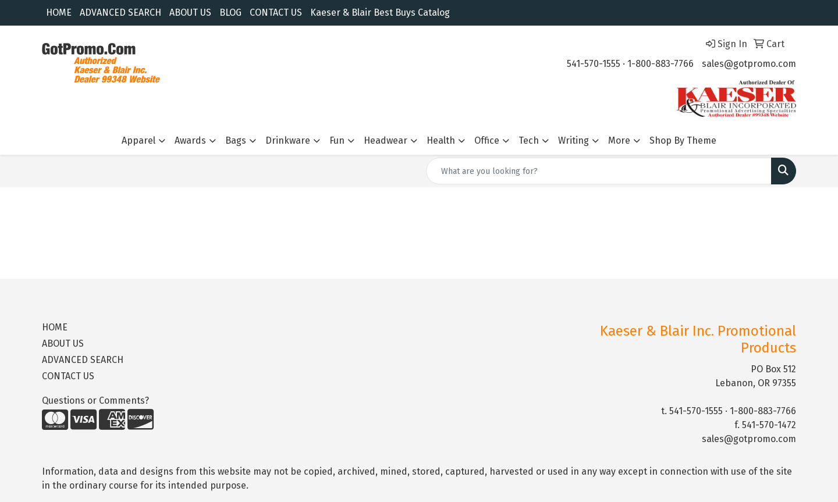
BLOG (230, 12)
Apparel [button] (138, 140)
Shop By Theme (682, 140)
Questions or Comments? (95, 400)
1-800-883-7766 (660, 63)
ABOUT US (190, 12)
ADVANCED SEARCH (120, 12)
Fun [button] (337, 140)
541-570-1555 (593, 63)
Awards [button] (190, 140)
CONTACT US (276, 12)
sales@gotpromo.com (749, 63)
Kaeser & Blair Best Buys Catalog (380, 12)
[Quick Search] (599, 171)
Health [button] (441, 140)
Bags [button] (235, 140)
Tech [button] (529, 140)
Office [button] (486, 140)
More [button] (619, 140)
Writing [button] (573, 140)
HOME (59, 12)
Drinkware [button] (287, 140)
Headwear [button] (385, 140)
